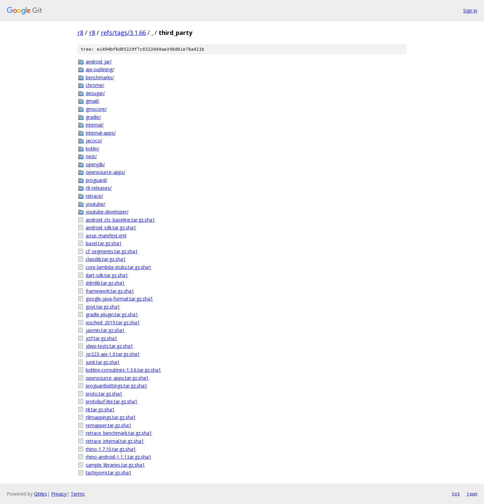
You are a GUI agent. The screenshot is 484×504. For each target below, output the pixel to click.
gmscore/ (96, 109)
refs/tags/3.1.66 (123, 33)
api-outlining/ (100, 69)
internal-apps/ (101, 133)
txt (456, 494)
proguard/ (96, 180)
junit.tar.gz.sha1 (103, 362)
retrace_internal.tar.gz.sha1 (115, 441)
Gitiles (40, 494)
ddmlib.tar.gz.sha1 (105, 283)
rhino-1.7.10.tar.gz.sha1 (111, 449)
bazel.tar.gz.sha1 (104, 243)
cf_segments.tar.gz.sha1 (112, 251)
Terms (78, 494)
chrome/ (95, 85)
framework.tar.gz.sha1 (110, 291)
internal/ (95, 125)
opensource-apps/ (105, 172)
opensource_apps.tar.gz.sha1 (117, 378)
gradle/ (93, 117)
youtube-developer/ (107, 212)
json (472, 494)
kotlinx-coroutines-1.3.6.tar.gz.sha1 (123, 370)
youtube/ (95, 204)
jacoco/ (94, 140)
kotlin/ (92, 148)
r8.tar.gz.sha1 (100, 409)
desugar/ (95, 93)
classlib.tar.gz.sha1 (106, 259)
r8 (80, 33)
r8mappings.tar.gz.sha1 (111, 417)
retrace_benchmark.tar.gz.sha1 (119, 433)
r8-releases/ (99, 188)
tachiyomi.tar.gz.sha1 (108, 472)
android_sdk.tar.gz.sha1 (111, 227)
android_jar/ (99, 61)
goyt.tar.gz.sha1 (103, 307)
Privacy (59, 494)
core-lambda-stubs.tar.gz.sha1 (118, 267)
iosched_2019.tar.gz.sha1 (113, 322)
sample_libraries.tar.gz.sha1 (115, 465)
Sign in (470, 10)
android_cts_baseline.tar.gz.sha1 (120, 220)
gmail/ (92, 101)
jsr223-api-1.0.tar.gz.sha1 (113, 354)
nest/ (91, 156)
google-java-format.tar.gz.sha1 (119, 298)
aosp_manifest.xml (106, 235)
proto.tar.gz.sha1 (104, 394)
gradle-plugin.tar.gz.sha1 (112, 314)
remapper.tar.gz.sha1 (108, 425)
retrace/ (94, 196)
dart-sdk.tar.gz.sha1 (107, 275)
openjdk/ (95, 164)
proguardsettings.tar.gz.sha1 (116, 385)
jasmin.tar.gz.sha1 (105, 330)
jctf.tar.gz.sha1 (101, 338)
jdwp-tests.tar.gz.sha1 (109, 346)
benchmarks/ (100, 77)
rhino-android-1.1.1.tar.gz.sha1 (118, 457)
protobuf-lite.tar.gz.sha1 (111, 401)
